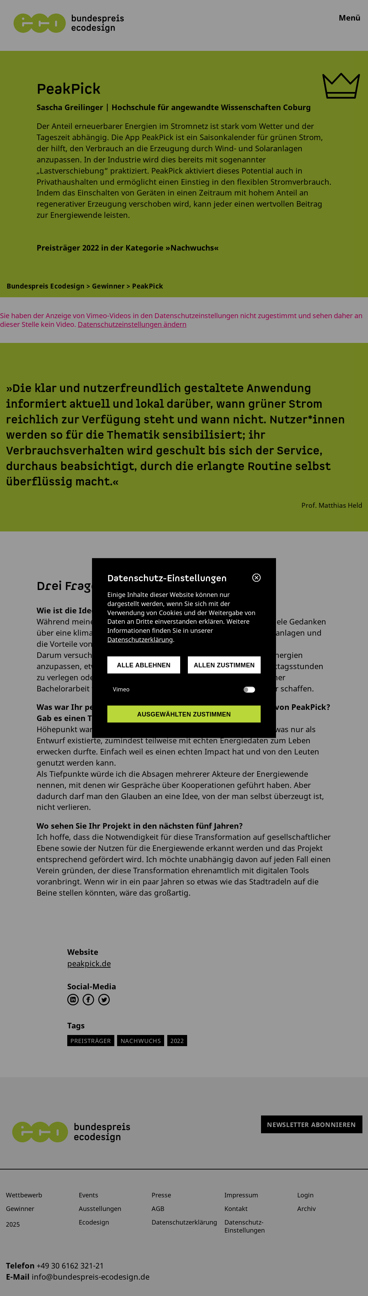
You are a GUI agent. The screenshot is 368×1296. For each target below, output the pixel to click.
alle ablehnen (144, 664)
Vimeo (184, 689)
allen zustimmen (224, 664)
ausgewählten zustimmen (184, 714)
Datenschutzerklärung (140, 639)
